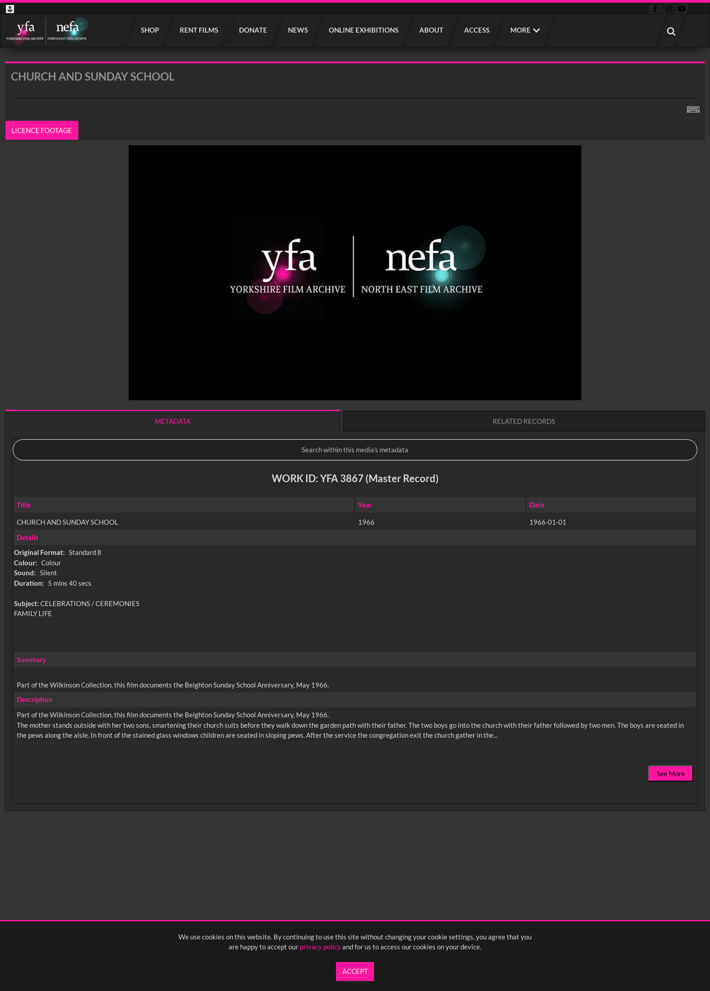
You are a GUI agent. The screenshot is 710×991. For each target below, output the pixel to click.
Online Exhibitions (364, 30)
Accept (355, 971)
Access (477, 30)
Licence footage (42, 130)
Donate (254, 30)
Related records (524, 421)
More (520, 30)
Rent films (199, 30)
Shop (150, 30)
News (298, 30)
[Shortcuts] (693, 107)
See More (671, 773)
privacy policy (320, 947)
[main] (355, 460)
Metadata (173, 421)
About (432, 30)
